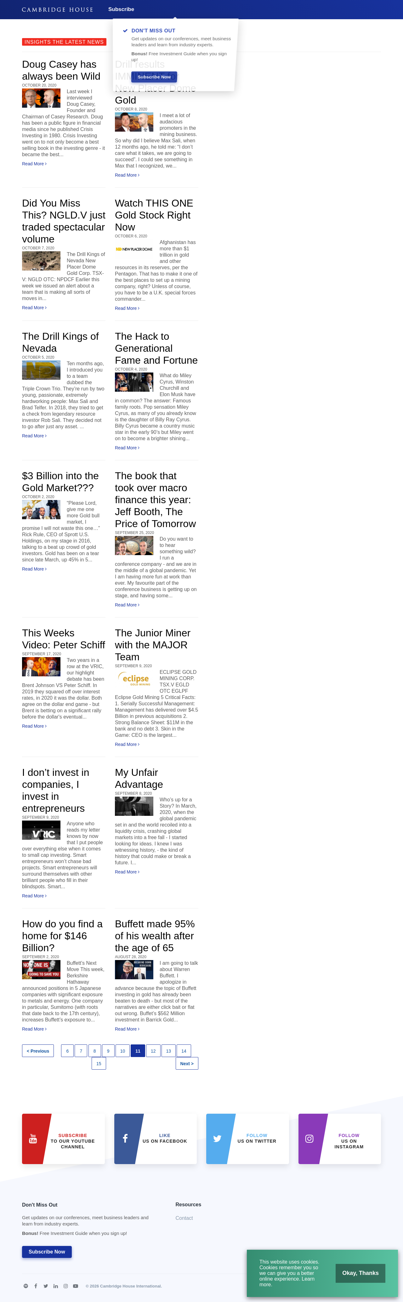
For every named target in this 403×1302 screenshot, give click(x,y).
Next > (187, 1063)
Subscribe (121, 9)
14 (183, 1051)
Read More (34, 163)
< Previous (38, 1051)
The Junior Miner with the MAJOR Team (152, 644)
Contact (184, 1218)
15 (98, 1063)
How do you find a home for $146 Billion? (62, 935)
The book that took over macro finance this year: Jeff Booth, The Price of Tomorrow (155, 499)
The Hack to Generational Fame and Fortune (156, 348)
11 (137, 1051)
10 (122, 1051)
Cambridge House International (130, 1286)
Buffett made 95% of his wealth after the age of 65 (155, 935)
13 (168, 1051)
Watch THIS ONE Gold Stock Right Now (154, 215)
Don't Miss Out (91, 1221)
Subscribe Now (47, 1251)
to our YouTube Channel (73, 1141)
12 (153, 1051)
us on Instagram (349, 1141)
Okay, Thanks (357, 1275)
